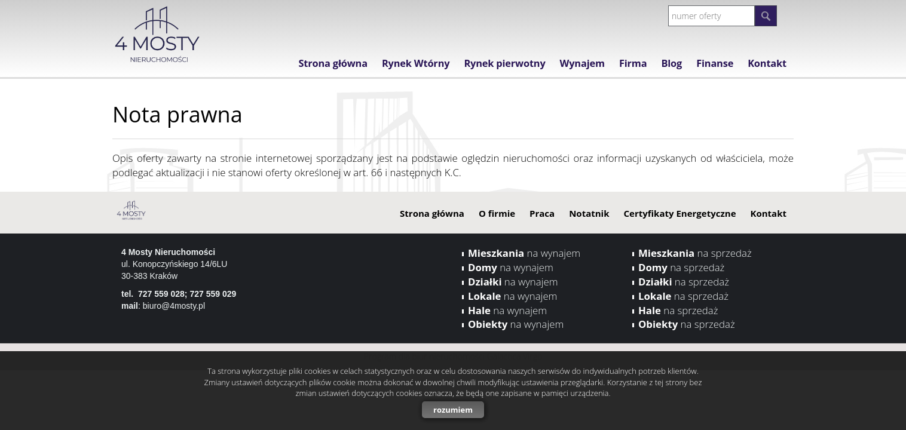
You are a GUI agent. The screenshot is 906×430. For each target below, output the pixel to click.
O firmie (497, 213)
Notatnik (589, 213)
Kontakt (767, 63)
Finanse (714, 63)
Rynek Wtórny (416, 63)
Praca (542, 213)
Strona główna (332, 63)
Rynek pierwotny (504, 63)
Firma (633, 63)
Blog (671, 63)
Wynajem (582, 63)
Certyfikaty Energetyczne (679, 213)
